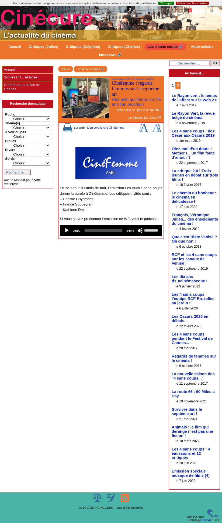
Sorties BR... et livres (20, 77)
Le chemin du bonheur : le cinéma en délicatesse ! (194, 197)
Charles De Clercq (145, 117)
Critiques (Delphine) (83, 47)
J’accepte (166, 3)
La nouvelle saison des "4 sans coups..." (193, 376)
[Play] (67, 230)
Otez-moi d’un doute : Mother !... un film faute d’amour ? (193, 153)
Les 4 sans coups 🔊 (165, 47)
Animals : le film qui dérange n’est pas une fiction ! (192, 431)
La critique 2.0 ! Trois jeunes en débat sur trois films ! (195, 175)
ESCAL (206, 520)
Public (10, 114)
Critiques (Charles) (123, 47)
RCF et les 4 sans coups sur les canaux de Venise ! (194, 259)
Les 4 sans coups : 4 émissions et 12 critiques (191, 453)
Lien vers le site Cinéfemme (105, 127)
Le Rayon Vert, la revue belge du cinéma (193, 115)
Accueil (14, 47)
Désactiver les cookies (192, 3)
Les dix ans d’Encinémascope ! (189, 279)
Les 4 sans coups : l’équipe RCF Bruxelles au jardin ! (193, 298)
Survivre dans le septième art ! (187, 411)
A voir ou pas (15, 132)
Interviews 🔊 (110, 55)
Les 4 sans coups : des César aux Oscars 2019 (193, 133)
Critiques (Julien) (43, 47)
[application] (111, 230)
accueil (65, 69)
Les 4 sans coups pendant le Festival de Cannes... (192, 338)
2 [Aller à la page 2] (178, 85)
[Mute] (140, 230)
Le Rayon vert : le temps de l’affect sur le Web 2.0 (194, 97)
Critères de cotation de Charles (22, 87)
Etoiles (10, 141)
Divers (10, 150)
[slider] (103, 230)
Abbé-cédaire (202, 47)
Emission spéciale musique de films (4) (191, 473)
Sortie (10, 159)
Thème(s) (12, 123)
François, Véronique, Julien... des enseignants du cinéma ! (195, 219)
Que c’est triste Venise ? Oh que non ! (194, 239)
